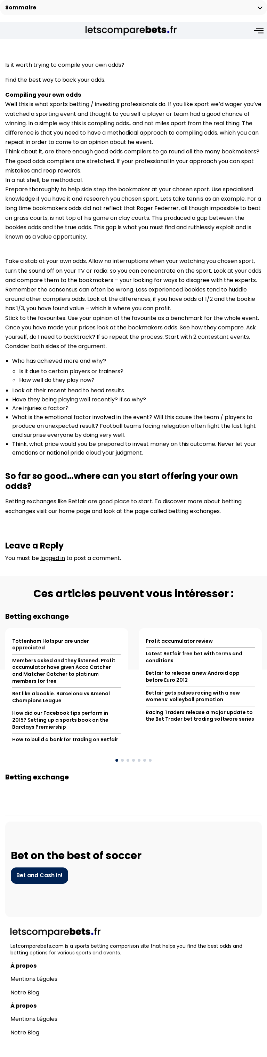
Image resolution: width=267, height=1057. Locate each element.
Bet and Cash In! (39, 885)
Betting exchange (37, 626)
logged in (52, 568)
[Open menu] (259, 30)
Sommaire (20, 7)
